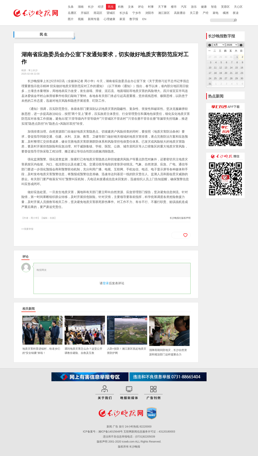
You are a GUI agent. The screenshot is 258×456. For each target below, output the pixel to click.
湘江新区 (164, 12)
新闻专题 (93, 19)
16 (241, 67)
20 (226, 73)
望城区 (111, 12)
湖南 (81, 6)
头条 (71, 6)
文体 (131, 6)
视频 (81, 19)
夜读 (236, 12)
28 (231, 78)
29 (236, 78)
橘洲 (226, 12)
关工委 (194, 12)
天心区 (238, 6)
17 (210, 73)
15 (236, 67)
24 (210, 78)
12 (220, 67)
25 (215, 78)
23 (241, 73)
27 (226, 78)
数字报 (133, 19)
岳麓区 (72, 12)
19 (220, 73)
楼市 (174, 6)
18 (215, 73)
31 (210, 83)
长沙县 (123, 12)
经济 (101, 6)
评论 (141, 6)
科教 (121, 6)
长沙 (91, 6)
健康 (204, 6)
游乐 (194, 6)
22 (236, 73)
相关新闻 (28, 308)
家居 (122, 19)
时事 (151, 6)
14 (231, 67)
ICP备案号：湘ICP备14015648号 (103, 431)
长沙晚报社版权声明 (180, 218)
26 (220, 78)
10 (210, 67)
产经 (205, 12)
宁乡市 (136, 12)
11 (215, 67)
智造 (214, 6)
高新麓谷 (180, 12)
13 (226, 67)
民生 (111, 6)
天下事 (162, 6)
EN (144, 19)
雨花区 (98, 12)
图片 (71, 19)
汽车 (184, 6)
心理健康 (109, 19)
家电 (216, 12)
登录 (106, 283)
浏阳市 (149, 12)
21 (231, 73)
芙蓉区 (225, 6)
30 (241, 78)
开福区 (85, 12)
